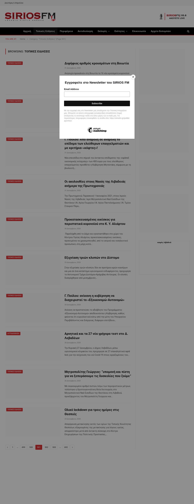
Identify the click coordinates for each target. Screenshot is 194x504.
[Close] (133, 76)
